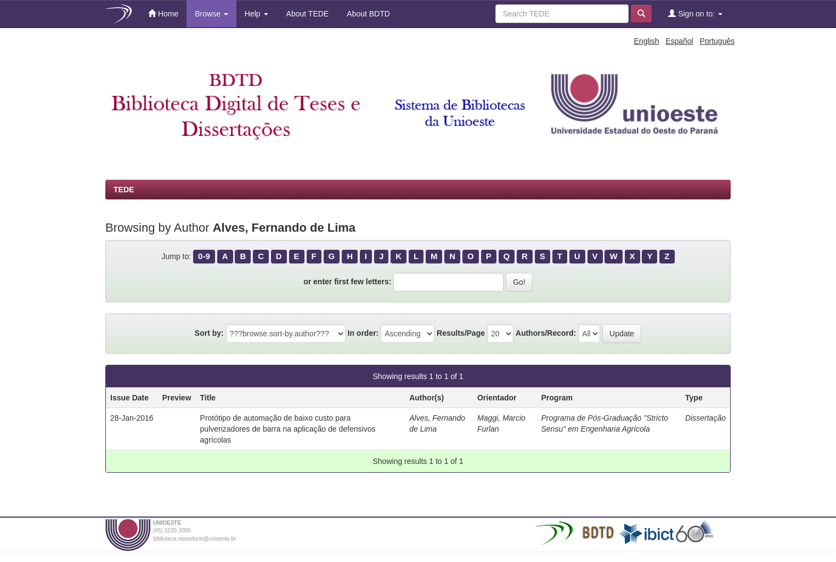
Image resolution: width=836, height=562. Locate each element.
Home (163, 13)
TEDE (124, 189)
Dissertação (705, 418)
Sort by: (209, 333)
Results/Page (461, 333)
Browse (211, 13)
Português (717, 41)
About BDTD (367, 13)
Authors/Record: (546, 333)
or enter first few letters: (347, 281)
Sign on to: (695, 13)
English (646, 41)
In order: (363, 333)
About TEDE (307, 13)
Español (679, 41)
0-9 (204, 256)
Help (256, 13)
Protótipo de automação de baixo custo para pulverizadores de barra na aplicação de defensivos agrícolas (288, 429)
